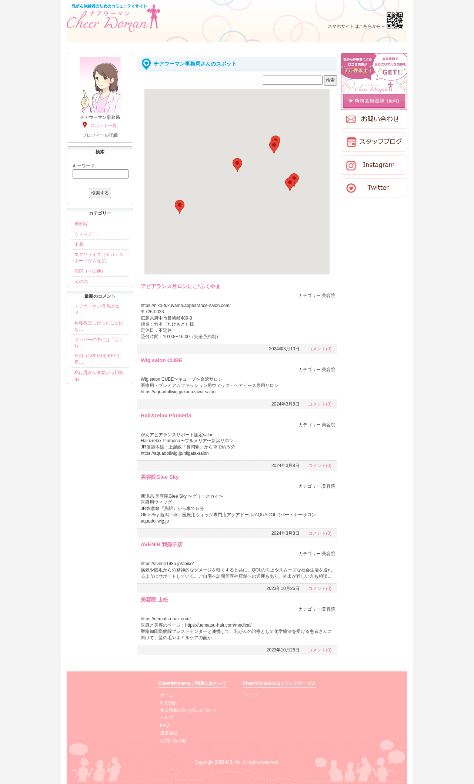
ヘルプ (166, 717)
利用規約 (169, 702)
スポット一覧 (103, 125)
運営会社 (169, 732)
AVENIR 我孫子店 (162, 544)
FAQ (164, 725)
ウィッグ (83, 234)
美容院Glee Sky (160, 477)
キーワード (84, 166)
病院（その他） (90, 271)
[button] (179, 207)
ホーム (166, 695)
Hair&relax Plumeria (166, 415)
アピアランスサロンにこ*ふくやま (181, 286)
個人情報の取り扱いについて (189, 710)
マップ (251, 695)
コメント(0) (319, 348)
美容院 (81, 223)
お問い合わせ (173, 740)
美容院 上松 (154, 600)
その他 (81, 281)
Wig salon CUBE (162, 360)
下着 (78, 244)
